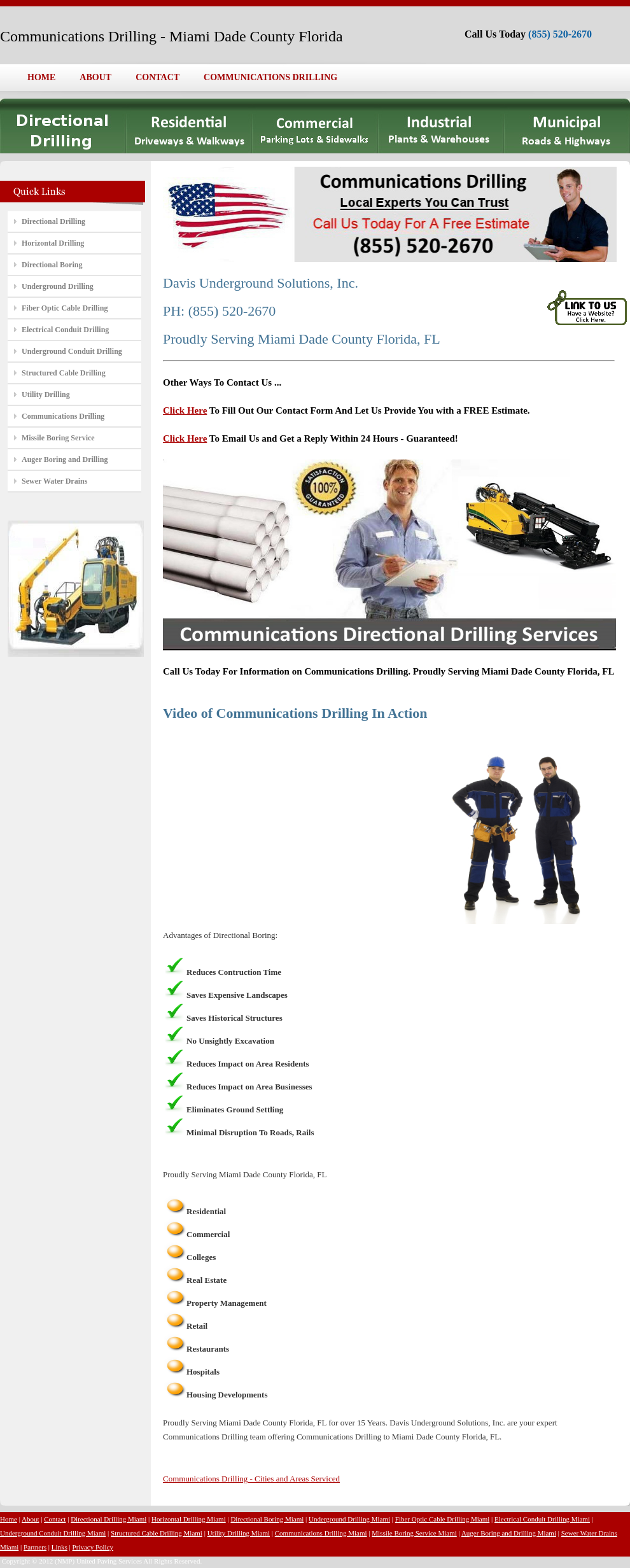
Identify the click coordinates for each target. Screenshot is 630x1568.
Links (59, 1547)
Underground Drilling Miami (349, 1519)
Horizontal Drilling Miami (188, 1519)
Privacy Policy (93, 1547)
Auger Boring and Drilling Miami (508, 1533)
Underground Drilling (58, 286)
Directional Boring (52, 264)
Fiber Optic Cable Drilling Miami (442, 1519)
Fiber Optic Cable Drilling (65, 308)
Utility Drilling (46, 394)
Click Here (185, 410)
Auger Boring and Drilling (65, 459)
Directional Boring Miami (267, 1519)
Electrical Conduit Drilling (65, 329)
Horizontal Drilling (53, 243)
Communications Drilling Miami (321, 1533)
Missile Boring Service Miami (414, 1533)
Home (8, 1519)
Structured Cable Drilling (64, 372)
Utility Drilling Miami (238, 1533)
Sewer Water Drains (54, 481)
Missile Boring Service (58, 437)
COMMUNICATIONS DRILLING (270, 77)
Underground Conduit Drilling (72, 351)
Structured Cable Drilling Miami (156, 1533)
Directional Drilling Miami (108, 1519)
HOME (41, 77)
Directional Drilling (53, 221)
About (30, 1519)
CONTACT (157, 77)
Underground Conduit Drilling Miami (53, 1533)
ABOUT (95, 77)
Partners (35, 1547)
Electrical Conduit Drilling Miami (542, 1519)
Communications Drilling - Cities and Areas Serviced (251, 1478)
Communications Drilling (63, 416)
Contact (55, 1519)
